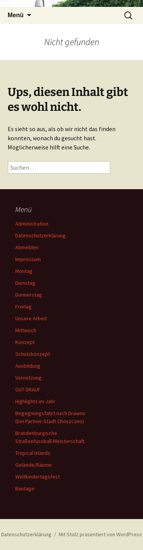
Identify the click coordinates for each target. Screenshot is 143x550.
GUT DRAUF (27, 389)
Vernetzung (28, 377)
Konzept (25, 342)
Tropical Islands (32, 452)
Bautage (24, 488)
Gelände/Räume (33, 464)
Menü (16, 15)
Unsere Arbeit (31, 318)
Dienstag (25, 282)
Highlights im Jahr (35, 401)
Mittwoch (25, 330)
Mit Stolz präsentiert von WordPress (100, 534)
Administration (31, 223)
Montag (23, 271)
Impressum (28, 259)
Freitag (23, 306)
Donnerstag (28, 294)
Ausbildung (27, 365)
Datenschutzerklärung (40, 235)
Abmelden (27, 247)
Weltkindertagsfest (37, 476)
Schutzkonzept (32, 353)
